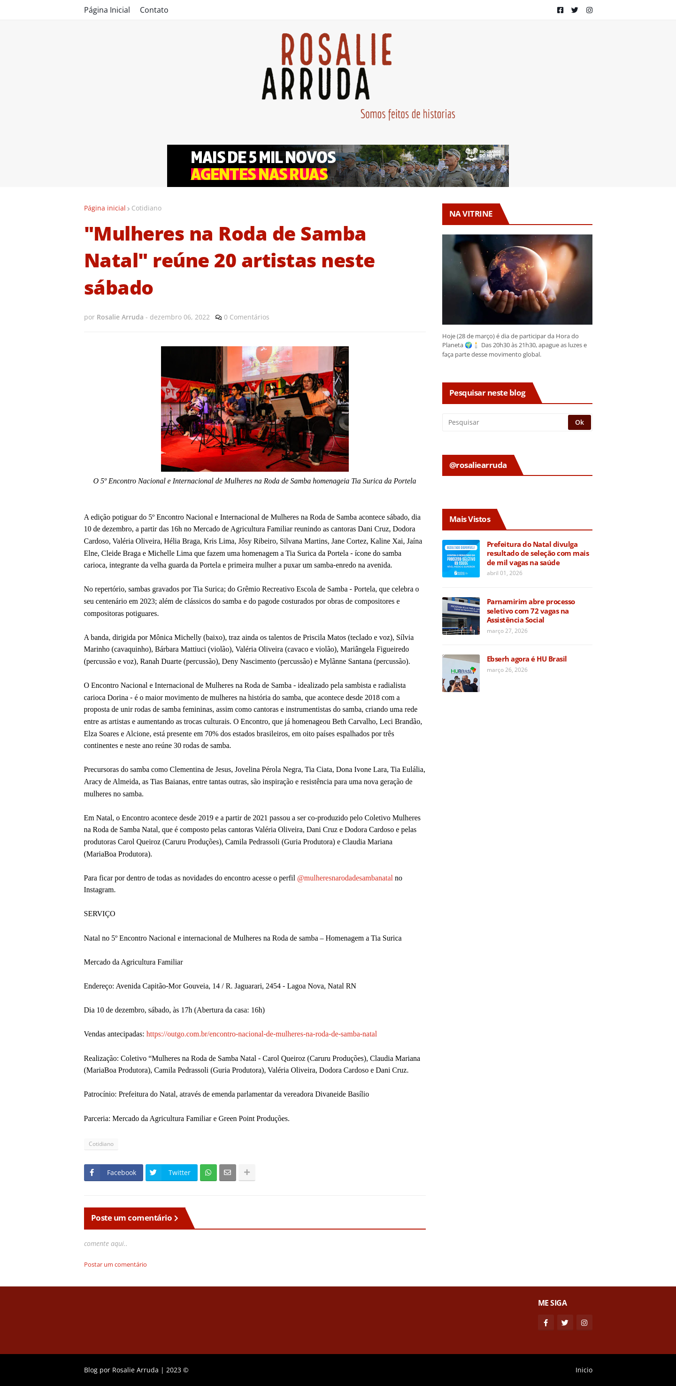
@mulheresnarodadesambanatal (345, 878)
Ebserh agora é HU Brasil (527, 658)
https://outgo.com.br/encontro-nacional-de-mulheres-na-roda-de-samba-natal (261, 1034)
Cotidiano (146, 207)
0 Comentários (246, 316)
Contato (154, 10)
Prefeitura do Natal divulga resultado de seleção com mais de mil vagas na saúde (538, 553)
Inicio (584, 1369)
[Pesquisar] (506, 422)
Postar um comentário (115, 1264)
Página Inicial (107, 10)
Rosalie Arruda (135, 1369)
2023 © (177, 1369)
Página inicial (105, 207)
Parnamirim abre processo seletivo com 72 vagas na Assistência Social (531, 610)
